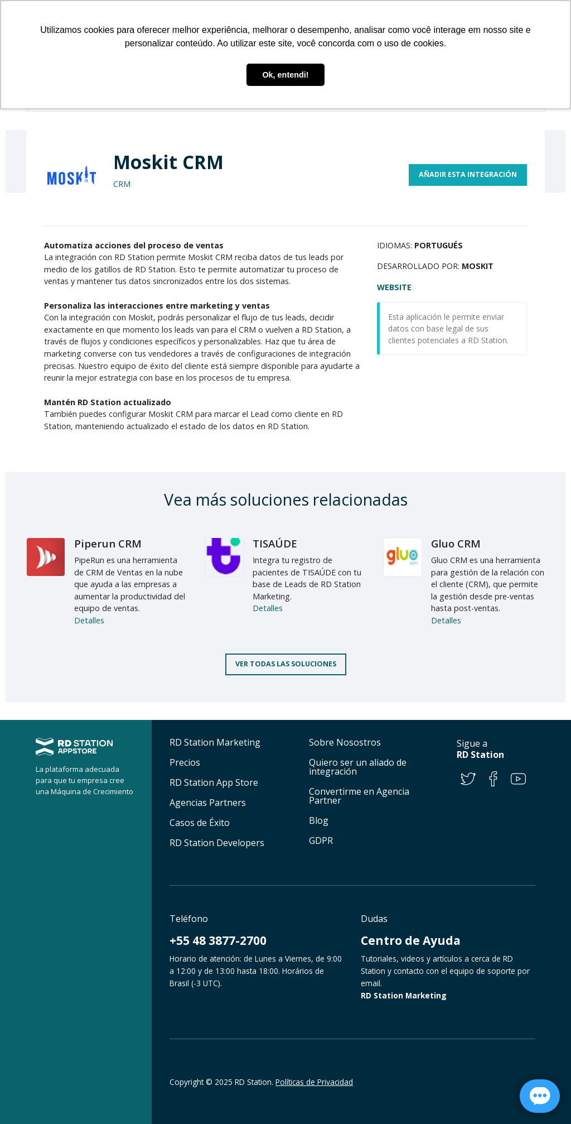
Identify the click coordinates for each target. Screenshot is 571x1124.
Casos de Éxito (200, 822)
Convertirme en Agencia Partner (359, 795)
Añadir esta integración (468, 174)
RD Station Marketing (215, 742)
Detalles (89, 620)
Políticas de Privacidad (314, 1082)
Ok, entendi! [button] (285, 74)
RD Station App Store (214, 782)
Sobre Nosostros (345, 742)
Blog (318, 820)
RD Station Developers (217, 843)
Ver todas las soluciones (285, 664)
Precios (185, 762)
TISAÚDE (275, 543)
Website (394, 287)
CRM (121, 184)
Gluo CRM (456, 543)
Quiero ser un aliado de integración (358, 766)
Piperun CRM (108, 543)
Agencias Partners (208, 802)
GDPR (321, 840)
